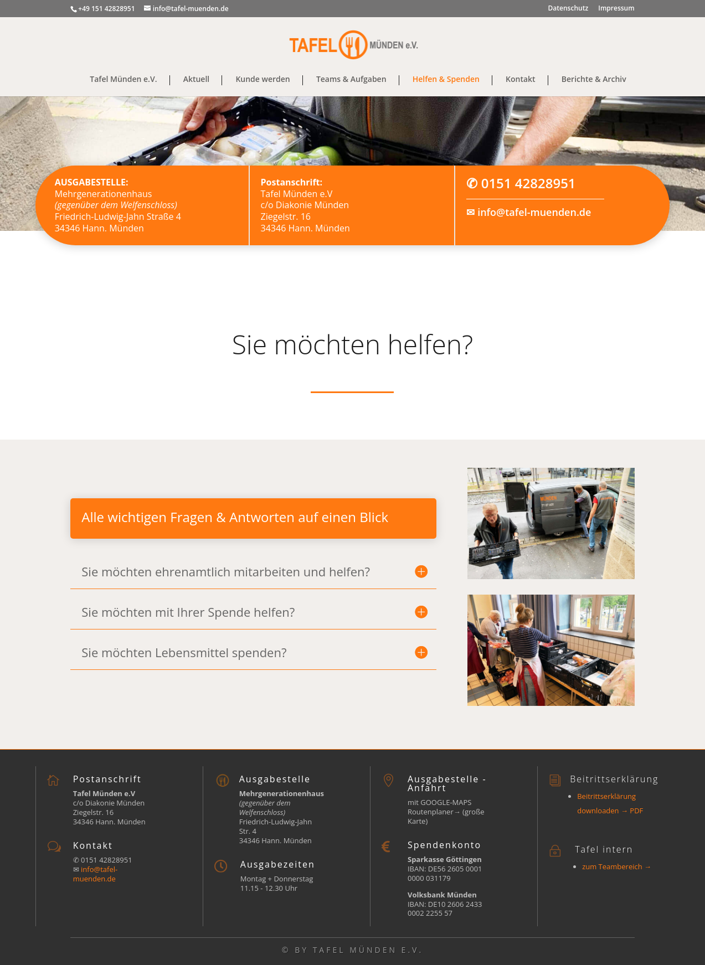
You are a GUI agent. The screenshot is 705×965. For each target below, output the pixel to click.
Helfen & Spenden (446, 79)
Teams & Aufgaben (351, 79)
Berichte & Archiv (594, 79)
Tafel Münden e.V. (123, 79)
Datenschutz (568, 9)
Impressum (616, 9)
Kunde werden (262, 79)
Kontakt (521, 79)
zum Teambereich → (616, 866)
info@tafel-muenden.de (534, 212)
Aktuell (196, 79)
